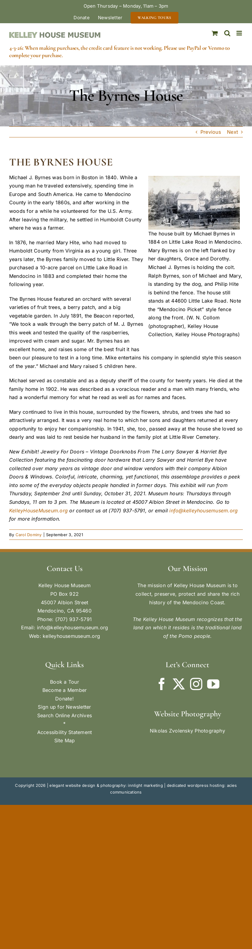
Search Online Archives (64, 715)
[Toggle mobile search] (227, 33)
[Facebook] (162, 684)
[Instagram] (196, 684)
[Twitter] (179, 684)
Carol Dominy (29, 534)
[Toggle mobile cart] (215, 33)
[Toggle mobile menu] (239, 33)
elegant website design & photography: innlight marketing (106, 785)
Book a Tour (64, 682)
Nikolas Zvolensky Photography (187, 731)
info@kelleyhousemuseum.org (72, 627)
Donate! (64, 699)
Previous (210, 132)
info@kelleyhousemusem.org (203, 510)
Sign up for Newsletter (64, 707)
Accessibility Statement (64, 732)
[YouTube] (213, 684)
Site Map (64, 740)
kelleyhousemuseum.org (71, 636)
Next (232, 132)
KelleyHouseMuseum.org (38, 510)
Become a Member (64, 690)
